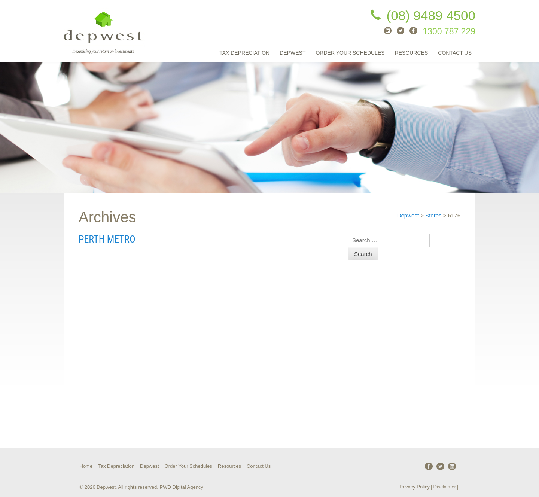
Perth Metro (107, 239)
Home (86, 466)
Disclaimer (444, 487)
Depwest (292, 53)
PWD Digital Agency (181, 487)
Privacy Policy (414, 487)
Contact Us (455, 53)
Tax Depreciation (244, 53)
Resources (411, 53)
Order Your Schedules (350, 53)
